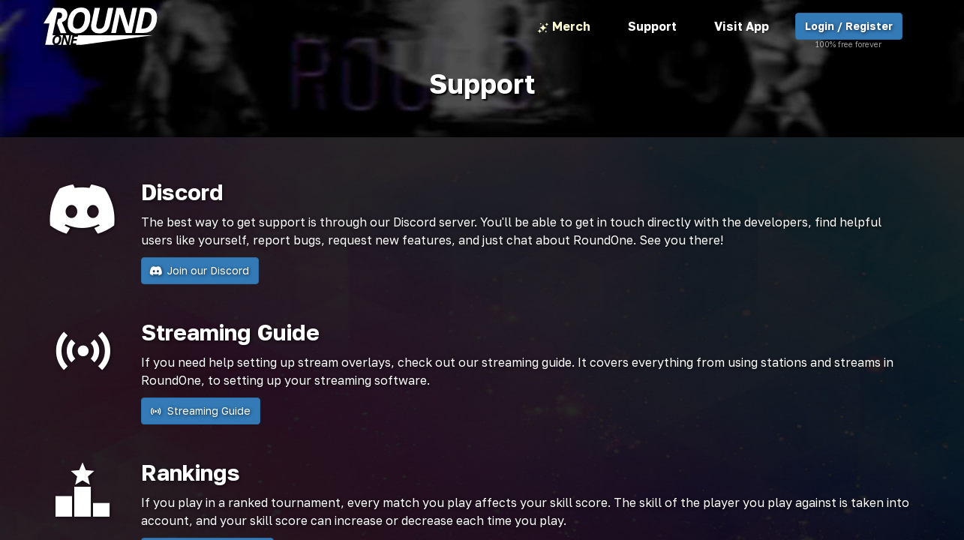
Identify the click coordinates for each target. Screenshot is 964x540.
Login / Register (849, 30)
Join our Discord (200, 270)
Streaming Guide (201, 411)
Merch (563, 27)
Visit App (741, 26)
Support (652, 26)
